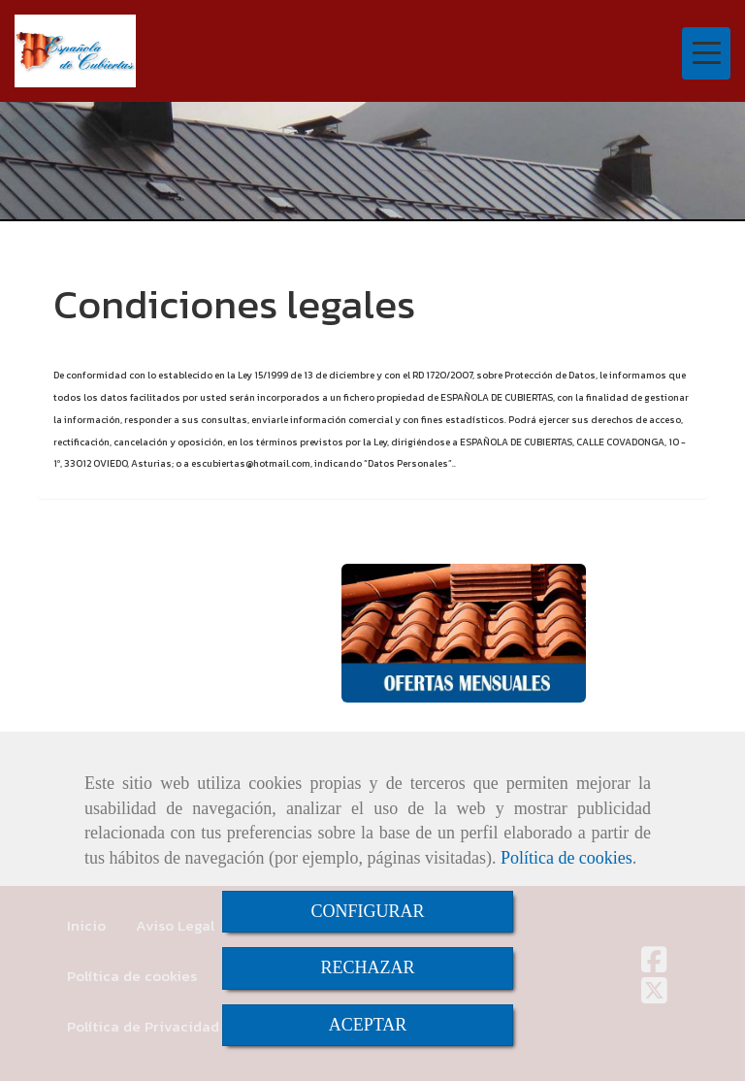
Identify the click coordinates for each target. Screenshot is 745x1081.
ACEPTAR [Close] (368, 1024)
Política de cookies (566, 858)
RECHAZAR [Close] (367, 967)
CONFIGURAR (367, 911)
